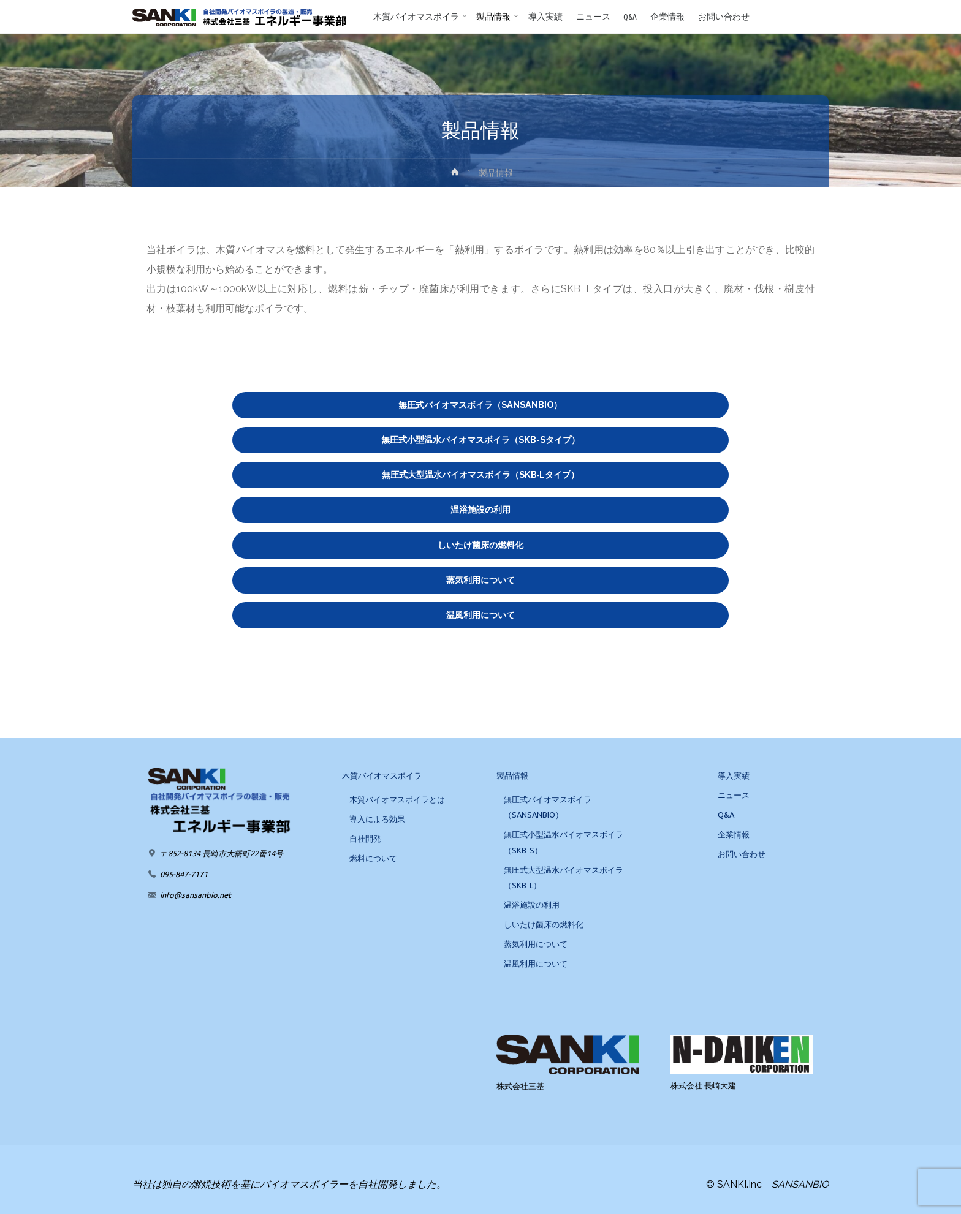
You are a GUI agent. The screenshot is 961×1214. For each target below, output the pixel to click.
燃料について (373, 858)
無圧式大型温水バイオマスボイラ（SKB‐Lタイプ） (481, 474)
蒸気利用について (480, 580)
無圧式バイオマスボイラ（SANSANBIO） (480, 404)
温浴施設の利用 (480, 509)
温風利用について (480, 614)
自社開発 (365, 838)
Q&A (726, 814)
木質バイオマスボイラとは (397, 799)
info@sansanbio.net (195, 895)
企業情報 (734, 834)
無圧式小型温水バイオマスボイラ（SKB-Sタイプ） (480, 439)
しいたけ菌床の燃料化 (480, 545)
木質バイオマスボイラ (382, 775)
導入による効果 (377, 819)
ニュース (734, 795)
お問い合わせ (741, 854)
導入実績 (734, 775)
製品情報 (512, 775)
